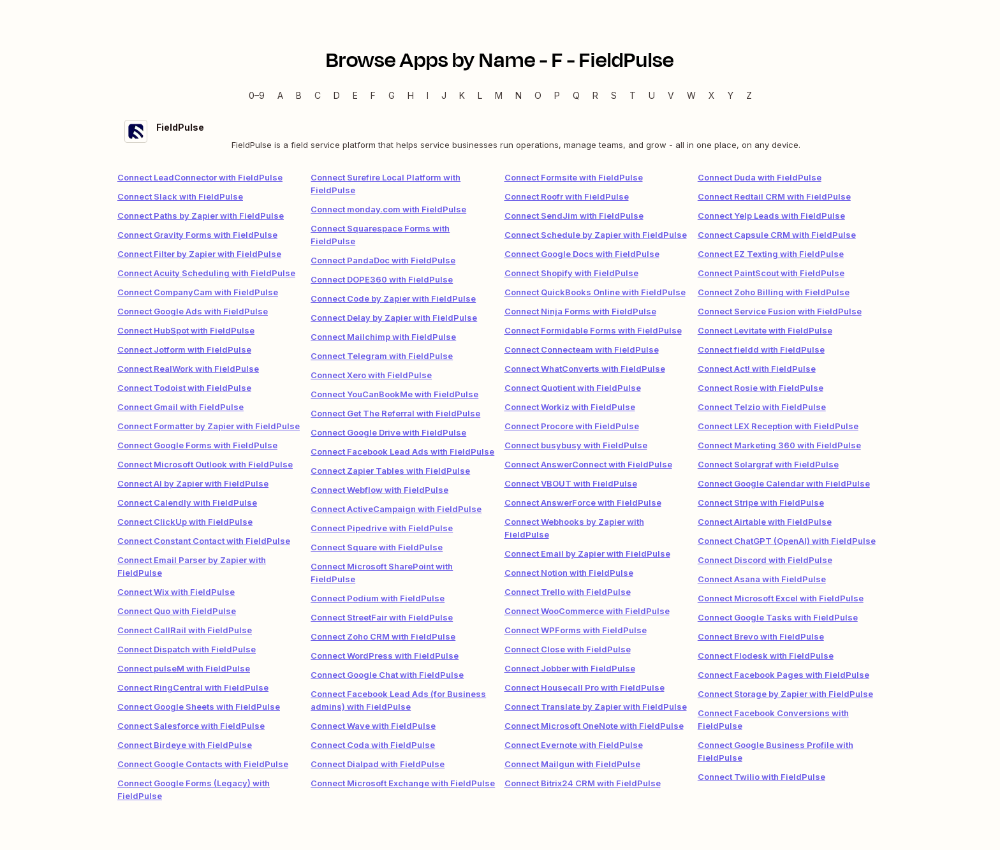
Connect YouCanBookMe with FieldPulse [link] (394, 394)
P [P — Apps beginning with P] (557, 95)
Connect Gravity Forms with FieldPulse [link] (197, 235)
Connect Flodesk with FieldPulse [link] (766, 655)
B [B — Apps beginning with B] (299, 95)
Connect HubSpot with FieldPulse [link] (185, 330)
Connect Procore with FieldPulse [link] (571, 426)
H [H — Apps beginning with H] (411, 95)
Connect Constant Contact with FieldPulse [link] (203, 541)
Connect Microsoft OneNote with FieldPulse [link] (594, 726)
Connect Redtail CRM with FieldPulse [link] (774, 196)
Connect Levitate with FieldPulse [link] (765, 330)
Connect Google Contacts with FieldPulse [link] (202, 764)
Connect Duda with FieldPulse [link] (759, 177)
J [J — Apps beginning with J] (443, 95)
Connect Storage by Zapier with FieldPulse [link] (785, 694)
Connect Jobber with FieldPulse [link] (569, 668)
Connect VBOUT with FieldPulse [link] (570, 483)
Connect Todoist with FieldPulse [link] (184, 388)
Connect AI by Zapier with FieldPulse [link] (192, 483)
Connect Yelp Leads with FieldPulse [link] (771, 215)
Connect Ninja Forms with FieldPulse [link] (580, 311)
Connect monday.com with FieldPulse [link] (388, 209)
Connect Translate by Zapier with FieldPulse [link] (595, 706)
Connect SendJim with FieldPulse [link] (573, 215)
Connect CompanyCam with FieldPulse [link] (197, 292)
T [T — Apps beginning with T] (632, 95)
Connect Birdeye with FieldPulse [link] (184, 745)
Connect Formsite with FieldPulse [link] (573, 177)
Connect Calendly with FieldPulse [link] (187, 502)
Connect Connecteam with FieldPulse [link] (581, 349)
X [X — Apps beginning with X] (712, 95)
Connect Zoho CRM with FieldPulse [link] (383, 636)
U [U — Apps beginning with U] (652, 95)
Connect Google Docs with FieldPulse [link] (581, 254)
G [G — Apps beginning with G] (391, 95)
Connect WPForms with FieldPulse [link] (575, 630)
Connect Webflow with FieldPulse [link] (379, 490)
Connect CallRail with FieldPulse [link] (184, 630)
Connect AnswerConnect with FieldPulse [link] (588, 464)
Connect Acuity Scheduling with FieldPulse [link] (206, 273)
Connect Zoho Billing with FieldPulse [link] (773, 292)
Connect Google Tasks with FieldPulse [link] (778, 617)
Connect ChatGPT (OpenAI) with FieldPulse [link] (787, 541)
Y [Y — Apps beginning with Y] (730, 95)
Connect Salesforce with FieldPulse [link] (191, 726)
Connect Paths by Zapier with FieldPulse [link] (200, 215)
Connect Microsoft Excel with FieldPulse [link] (781, 598)
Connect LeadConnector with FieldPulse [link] (200, 177)
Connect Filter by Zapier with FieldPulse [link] (199, 254)
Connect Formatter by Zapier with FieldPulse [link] (208, 426)
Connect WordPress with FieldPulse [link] (385, 655)
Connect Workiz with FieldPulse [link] (569, 407)
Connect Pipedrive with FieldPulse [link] (382, 528)
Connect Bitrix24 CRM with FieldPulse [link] (582, 783)
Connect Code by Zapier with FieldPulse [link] (393, 298)
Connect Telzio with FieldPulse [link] (762, 407)
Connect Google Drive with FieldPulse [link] (388, 432)
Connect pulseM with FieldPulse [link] (183, 668)
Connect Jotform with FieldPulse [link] (184, 349)
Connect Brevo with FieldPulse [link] (761, 636)
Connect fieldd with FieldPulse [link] (761, 349)
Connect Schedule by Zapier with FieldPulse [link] (595, 235)
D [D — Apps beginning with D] (337, 95)
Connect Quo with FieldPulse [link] (176, 611)
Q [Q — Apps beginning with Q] (576, 95)
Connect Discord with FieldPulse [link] (765, 560)
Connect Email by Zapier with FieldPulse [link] (587, 553)
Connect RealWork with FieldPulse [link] (188, 368)
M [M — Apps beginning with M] (499, 95)
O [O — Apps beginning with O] (537, 95)
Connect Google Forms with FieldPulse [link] (197, 445)
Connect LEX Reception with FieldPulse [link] (778, 426)
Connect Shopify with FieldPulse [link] (571, 273)
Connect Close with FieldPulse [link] (567, 649)
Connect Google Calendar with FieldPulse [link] (784, 483)
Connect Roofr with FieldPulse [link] (566, 196)
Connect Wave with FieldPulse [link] (373, 726)
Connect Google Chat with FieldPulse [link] (387, 675)
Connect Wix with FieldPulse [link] (176, 592)
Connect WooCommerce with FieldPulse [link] (587, 611)
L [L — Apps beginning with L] (480, 95)
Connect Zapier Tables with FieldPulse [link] (390, 470)
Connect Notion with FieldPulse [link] (568, 573)
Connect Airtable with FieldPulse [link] (765, 522)
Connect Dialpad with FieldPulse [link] (378, 764)
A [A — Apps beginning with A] (280, 95)
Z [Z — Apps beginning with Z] (749, 95)
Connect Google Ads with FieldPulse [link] (192, 311)
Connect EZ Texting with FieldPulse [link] (771, 254)
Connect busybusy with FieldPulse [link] (575, 445)
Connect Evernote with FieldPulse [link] (573, 745)
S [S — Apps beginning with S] (614, 95)
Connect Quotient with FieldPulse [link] (572, 388)
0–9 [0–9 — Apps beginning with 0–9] (257, 95)
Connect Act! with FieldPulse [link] (757, 368)
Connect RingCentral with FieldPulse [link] (192, 687)
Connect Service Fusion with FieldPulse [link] (780, 311)
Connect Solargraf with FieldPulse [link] (768, 464)
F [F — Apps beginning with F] (373, 95)
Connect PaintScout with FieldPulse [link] (771, 273)
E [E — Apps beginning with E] (355, 95)
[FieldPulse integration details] (500, 135)
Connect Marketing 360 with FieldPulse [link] (779, 445)
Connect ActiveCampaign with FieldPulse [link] (396, 509)
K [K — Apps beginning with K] (462, 95)
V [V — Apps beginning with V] (671, 95)
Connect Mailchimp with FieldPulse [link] (383, 337)
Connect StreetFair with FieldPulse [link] (382, 617)
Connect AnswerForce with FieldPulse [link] (582, 502)
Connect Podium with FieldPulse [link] (378, 598)
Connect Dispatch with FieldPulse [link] (186, 649)
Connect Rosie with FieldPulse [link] (760, 388)
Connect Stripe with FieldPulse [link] (761, 502)
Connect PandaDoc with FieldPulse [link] (383, 260)
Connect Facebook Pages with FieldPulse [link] (783, 675)
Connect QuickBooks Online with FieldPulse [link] (595, 292)
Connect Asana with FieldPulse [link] (762, 579)
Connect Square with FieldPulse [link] (377, 547)
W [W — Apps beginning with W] (691, 95)
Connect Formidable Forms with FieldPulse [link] (593, 330)
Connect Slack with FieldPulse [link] (180, 196)
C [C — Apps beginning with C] (317, 95)
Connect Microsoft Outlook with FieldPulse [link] (205, 464)
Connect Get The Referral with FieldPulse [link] (395, 413)
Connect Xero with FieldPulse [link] (371, 375)
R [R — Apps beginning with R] (595, 95)
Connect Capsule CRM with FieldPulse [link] (777, 235)
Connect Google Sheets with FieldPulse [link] (198, 706)
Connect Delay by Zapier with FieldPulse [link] (394, 317)
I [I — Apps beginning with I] (428, 95)
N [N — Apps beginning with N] (518, 95)
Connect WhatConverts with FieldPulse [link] (584, 368)
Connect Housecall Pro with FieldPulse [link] (584, 687)
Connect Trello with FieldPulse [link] (567, 592)
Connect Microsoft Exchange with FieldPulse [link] (403, 783)
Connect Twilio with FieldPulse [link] (761, 777)
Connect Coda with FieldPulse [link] (373, 745)
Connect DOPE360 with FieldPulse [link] (382, 279)
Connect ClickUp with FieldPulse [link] (185, 522)
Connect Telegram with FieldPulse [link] (382, 356)
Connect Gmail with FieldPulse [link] (180, 407)
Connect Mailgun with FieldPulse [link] (572, 764)
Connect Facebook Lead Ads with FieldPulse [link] (402, 451)
